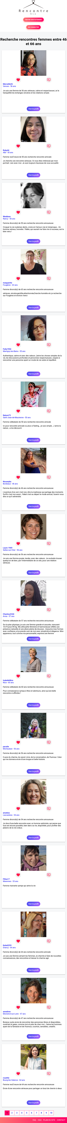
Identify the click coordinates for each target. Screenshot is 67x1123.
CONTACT (61, 1120)
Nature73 (7, 415)
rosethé (6, 1078)
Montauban (7, 749)
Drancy (6, 947)
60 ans (11, 682)
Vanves (6, 86)
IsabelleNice (8, 680)
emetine (6, 813)
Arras (5, 616)
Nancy (5, 219)
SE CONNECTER (33, 27)
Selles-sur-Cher (9, 550)
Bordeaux (7, 484)
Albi (4, 152)
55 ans (22, 351)
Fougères (7, 285)
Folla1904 (7, 349)
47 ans (23, 1014)
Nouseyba (7, 481)
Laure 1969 (7, 548)
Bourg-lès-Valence (10, 1080)
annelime (7, 1012)
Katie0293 (7, 945)
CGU (40, 1120)
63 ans (15, 285)
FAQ (34, 1120)
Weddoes (7, 216)
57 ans (11, 616)
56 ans (13, 86)
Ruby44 (6, 150)
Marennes (7, 881)
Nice (5, 682)
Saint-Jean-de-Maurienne (13, 417)
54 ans (16, 815)
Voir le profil (33, 109)
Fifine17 (6, 879)
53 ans (15, 881)
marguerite (7, 283)
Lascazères (7, 815)
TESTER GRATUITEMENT (33, 20)
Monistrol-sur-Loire (11, 1014)
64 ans (13, 947)
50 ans (10, 152)
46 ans (15, 484)
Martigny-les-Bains (10, 351)
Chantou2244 (8, 614)
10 (51, 1113)
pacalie (6, 747)
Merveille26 (8, 84)
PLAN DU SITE (49, 1120)
